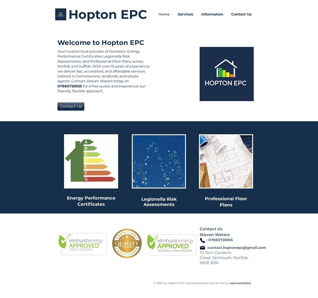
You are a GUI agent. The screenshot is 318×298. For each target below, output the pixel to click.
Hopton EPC (107, 14)
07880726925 (220, 240)
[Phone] (202, 240)
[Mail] (202, 248)
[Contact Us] (70, 106)
